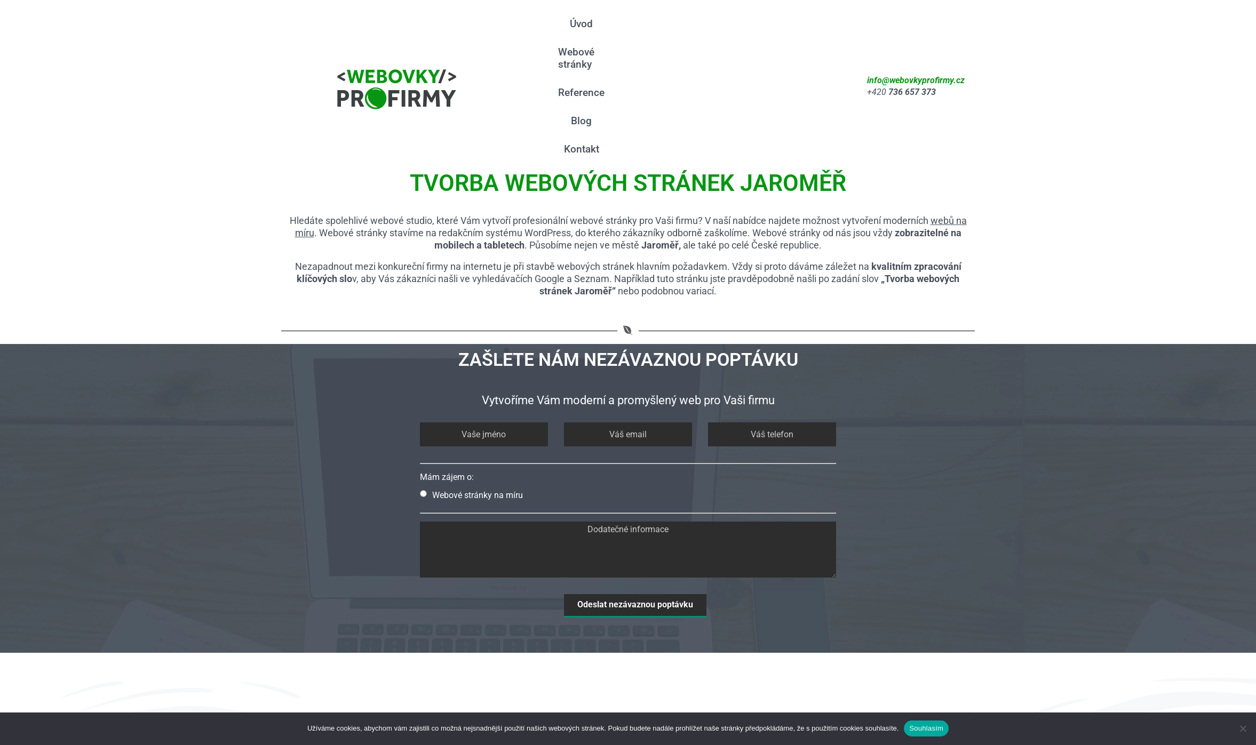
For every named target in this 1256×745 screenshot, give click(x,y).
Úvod (574, 34)
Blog (763, 34)
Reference (713, 34)
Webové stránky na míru (471, 391)
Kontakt (807, 34)
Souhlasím (926, 728)
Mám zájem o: (447, 373)
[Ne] (1242, 728)
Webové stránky (638, 34)
